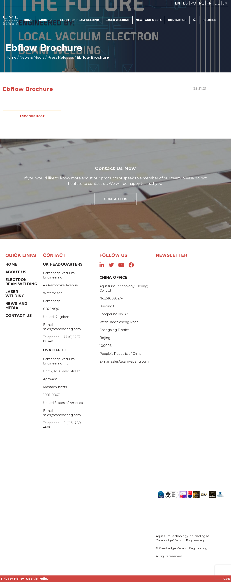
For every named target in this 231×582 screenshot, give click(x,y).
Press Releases (60, 57)
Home (28, 20)
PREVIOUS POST (32, 116)
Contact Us (177, 20)
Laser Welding (117, 20)
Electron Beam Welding (79, 20)
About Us (46, 20)
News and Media (149, 20)
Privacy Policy (12, 578)
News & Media (31, 57)
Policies (209, 20)
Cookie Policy (37, 578)
